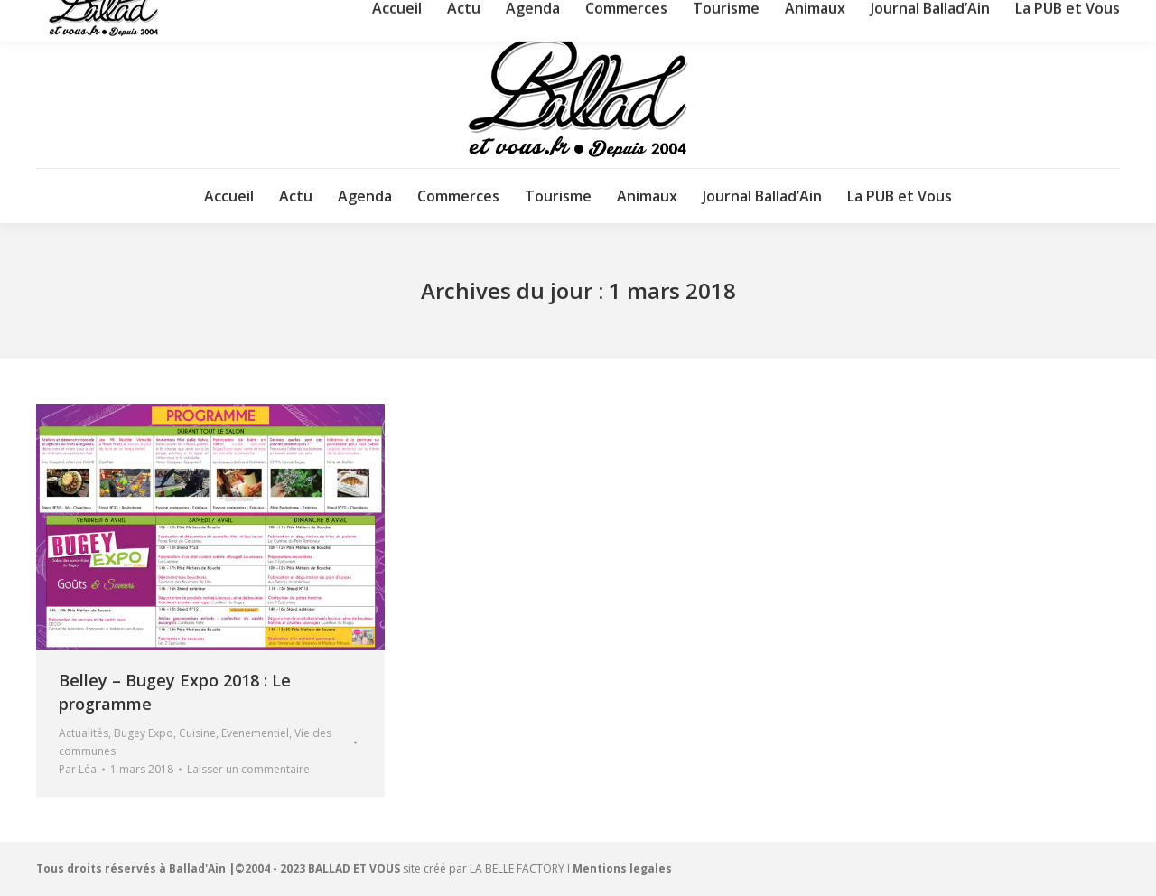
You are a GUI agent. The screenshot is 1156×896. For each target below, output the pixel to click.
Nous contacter (982, 16)
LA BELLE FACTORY (517, 868)
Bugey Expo (143, 733)
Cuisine (197, 733)
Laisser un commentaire (248, 769)
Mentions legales (622, 868)
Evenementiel (255, 733)
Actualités (83, 733)
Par (78, 769)
